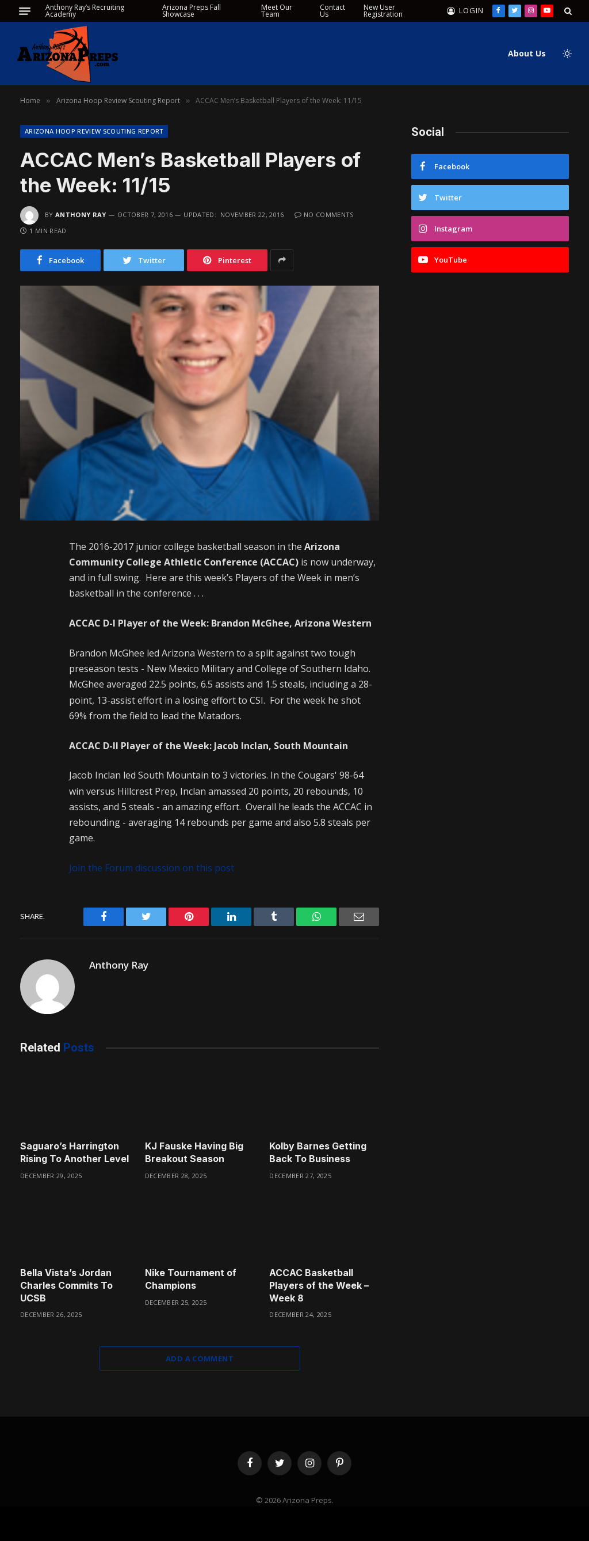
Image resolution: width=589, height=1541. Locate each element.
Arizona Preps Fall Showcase (191, 10)
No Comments (324, 214)
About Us (527, 53)
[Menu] (24, 11)
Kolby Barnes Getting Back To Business (317, 1152)
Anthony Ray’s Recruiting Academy (84, 10)
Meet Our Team (276, 10)
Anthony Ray (80, 214)
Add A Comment (200, 1358)
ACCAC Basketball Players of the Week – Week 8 (319, 1285)
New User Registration (383, 10)
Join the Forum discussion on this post (151, 867)
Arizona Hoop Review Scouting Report (94, 131)
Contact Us (332, 10)
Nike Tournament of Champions (190, 1279)
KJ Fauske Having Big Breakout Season (194, 1152)
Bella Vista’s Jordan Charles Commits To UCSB (66, 1285)
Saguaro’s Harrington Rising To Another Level (74, 1152)
